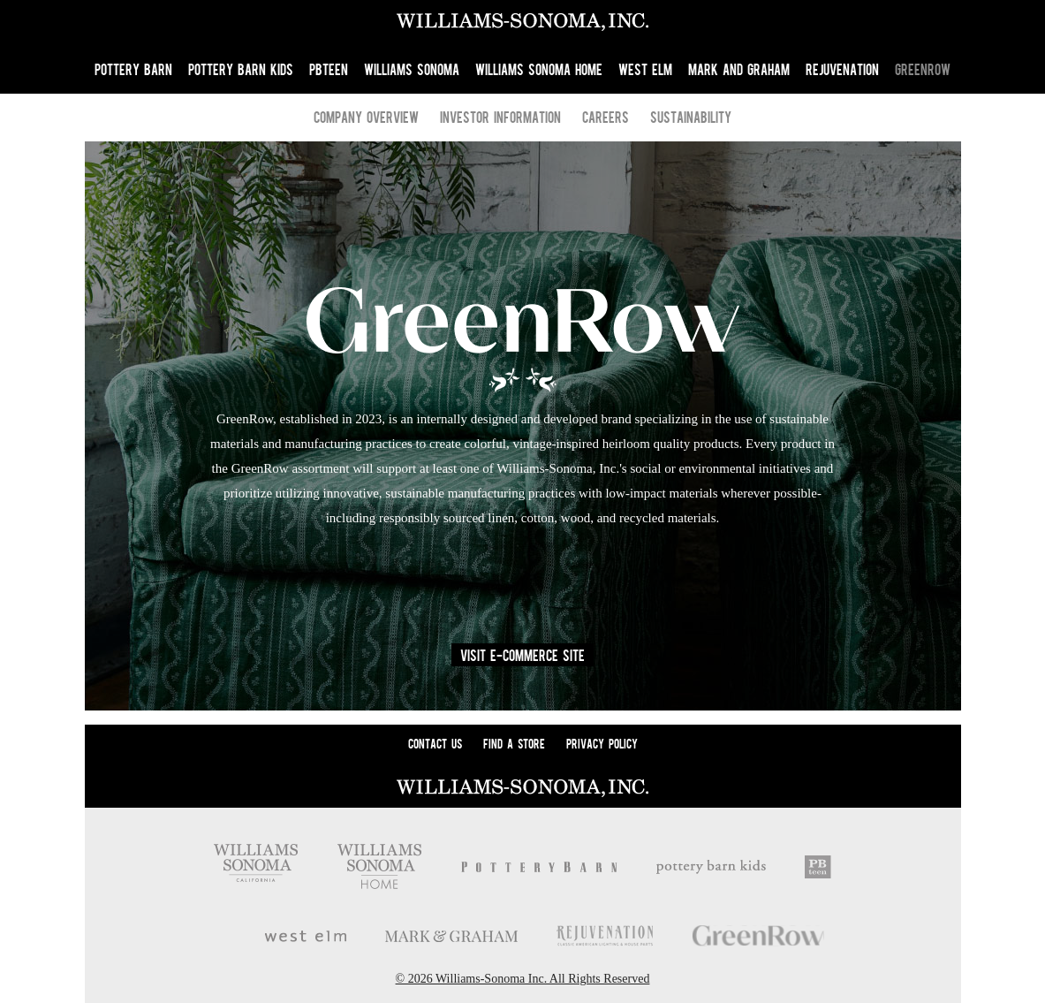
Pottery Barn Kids (240, 69)
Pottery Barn (133, 69)
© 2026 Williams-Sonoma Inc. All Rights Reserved (523, 978)
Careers (605, 117)
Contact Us (435, 743)
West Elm (645, 69)
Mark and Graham (739, 69)
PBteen (328, 69)
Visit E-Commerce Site (522, 655)
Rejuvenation (842, 69)
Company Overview (366, 117)
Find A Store (514, 743)
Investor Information (500, 117)
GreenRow (922, 69)
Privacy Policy (602, 743)
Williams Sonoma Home (538, 69)
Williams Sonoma (411, 69)
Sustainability (690, 117)
